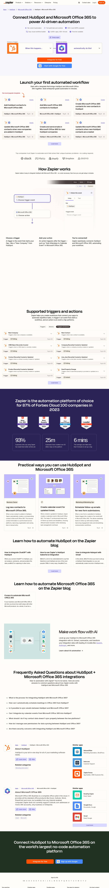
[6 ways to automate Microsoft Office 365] (19, 601)
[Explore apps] (79, 2)
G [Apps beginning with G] (40, 881)
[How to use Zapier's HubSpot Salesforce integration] (54, 558)
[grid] (20, 197)
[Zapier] (8, 2)
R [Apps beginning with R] (66, 881)
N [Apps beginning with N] (56, 881)
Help (32, 759)
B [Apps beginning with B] (29, 881)
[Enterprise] (48, 2)
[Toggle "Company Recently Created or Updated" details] (81, 345)
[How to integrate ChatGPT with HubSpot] (19, 558)
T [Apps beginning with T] (71, 881)
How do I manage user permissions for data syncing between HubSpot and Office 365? (43, 724)
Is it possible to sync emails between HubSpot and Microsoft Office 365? (37, 708)
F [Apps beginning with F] (38, 881)
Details (31, 100)
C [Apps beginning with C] (31, 881)
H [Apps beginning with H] (43, 881)
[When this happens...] (30, 48)
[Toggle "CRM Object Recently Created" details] (28, 345)
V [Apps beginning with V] (75, 881)
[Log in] (94, 2)
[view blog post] (19, 558)
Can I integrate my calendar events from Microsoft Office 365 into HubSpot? (39, 713)
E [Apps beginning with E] (36, 881)
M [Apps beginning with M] (54, 881)
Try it (30, 114)
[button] (54, 66)
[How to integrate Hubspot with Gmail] (90, 558)
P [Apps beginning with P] (61, 881)
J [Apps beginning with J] (47, 881)
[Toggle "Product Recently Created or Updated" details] (28, 370)
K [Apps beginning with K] (49, 881)
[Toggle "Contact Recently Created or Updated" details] (28, 358)
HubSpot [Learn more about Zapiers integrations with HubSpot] (12, 9)
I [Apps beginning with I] (45, 881)
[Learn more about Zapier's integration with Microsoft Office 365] (7, 791)
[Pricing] (55, 2)
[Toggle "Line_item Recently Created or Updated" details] (81, 358)
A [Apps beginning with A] (26, 881)
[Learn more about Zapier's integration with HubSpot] (7, 747)
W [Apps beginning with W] (78, 881)
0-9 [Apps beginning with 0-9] (24, 881)
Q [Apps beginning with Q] (64, 881)
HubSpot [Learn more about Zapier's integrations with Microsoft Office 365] (24, 745)
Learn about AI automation (71, 651)
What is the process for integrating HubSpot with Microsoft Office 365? (37, 698)
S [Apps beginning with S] (68, 881)
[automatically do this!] (79, 48)
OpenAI (99, 643)
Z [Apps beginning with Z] (85, 881)
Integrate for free (54, 60)
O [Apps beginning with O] (59, 881)
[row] (20, 197)
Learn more (21, 759)
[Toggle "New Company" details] (28, 333)
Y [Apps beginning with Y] (83, 881)
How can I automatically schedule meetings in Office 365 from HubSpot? (37, 703)
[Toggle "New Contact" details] (81, 333)
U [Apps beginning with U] (73, 881)
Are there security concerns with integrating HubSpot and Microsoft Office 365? (40, 729)
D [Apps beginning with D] (33, 881)
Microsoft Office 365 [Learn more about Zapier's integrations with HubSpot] (27, 788)
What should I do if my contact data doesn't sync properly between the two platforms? (43, 718)
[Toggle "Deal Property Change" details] (81, 371)
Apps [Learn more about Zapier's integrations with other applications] (5, 9)
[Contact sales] (86, 2)
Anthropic (62, 645)
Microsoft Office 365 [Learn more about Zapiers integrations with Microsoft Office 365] (25, 9)
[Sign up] (101, 2)
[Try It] (28, 339)
